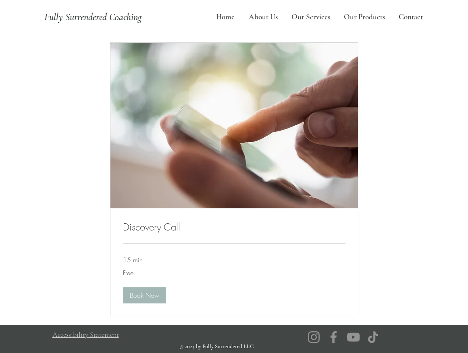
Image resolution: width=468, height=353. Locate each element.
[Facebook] (333, 337)
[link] (234, 227)
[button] (144, 295)
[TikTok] (373, 337)
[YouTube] (353, 337)
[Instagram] (314, 337)
